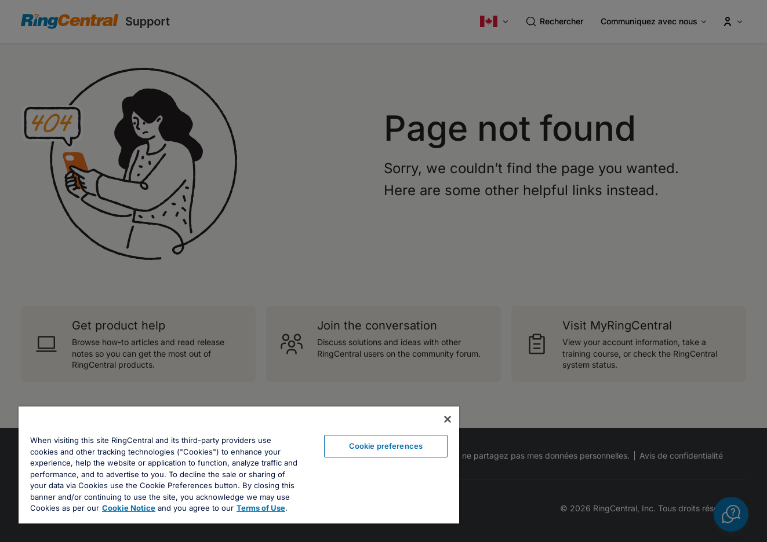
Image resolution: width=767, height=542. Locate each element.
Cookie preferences (386, 446)
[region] (239, 465)
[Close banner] (447, 419)
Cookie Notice (128, 507)
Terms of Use (261, 507)
